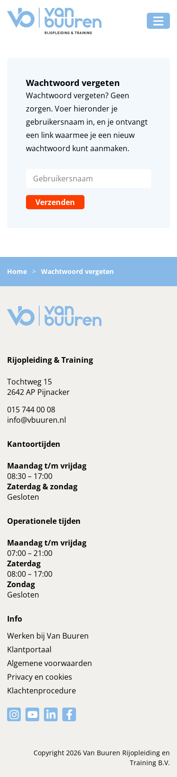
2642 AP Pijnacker (38, 392)
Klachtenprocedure (41, 690)
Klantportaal (29, 649)
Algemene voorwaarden (49, 663)
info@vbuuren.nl (36, 420)
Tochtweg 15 (29, 381)
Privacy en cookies (39, 677)
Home (17, 271)
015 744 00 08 (31, 409)
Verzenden (55, 202)
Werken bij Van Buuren (48, 636)
